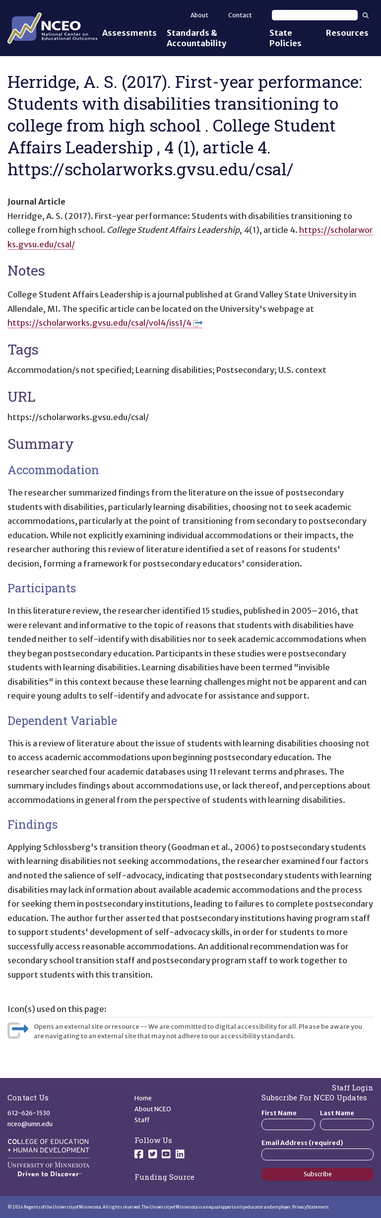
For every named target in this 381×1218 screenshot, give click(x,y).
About (199, 15)
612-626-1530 (28, 1113)
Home (143, 1098)
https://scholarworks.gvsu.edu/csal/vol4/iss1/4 (104, 323)
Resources (347, 33)
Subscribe (318, 1174)
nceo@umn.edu (30, 1124)
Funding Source (164, 1177)
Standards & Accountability (196, 38)
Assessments (129, 33)
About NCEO (152, 1109)
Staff (142, 1120)
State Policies (285, 38)
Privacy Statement (310, 1207)
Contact (240, 15)
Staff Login (353, 1087)
